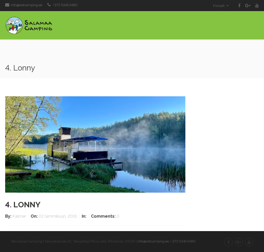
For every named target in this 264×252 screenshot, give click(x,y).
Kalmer (19, 216)
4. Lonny (22, 204)
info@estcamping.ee (26, 5)
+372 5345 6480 (65, 5)
